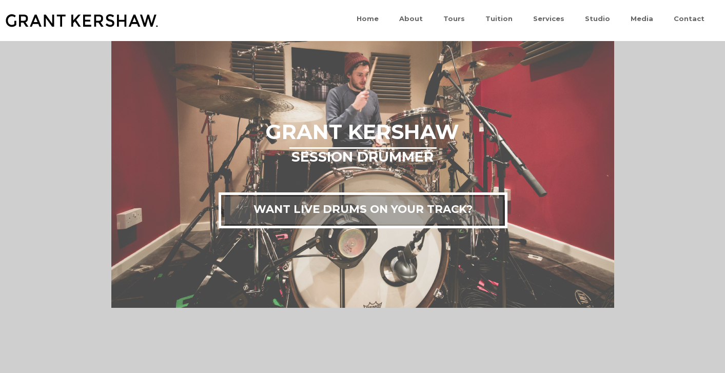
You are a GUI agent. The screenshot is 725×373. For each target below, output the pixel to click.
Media (642, 18)
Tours (454, 18)
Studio (597, 18)
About (411, 18)
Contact (689, 18)
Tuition (499, 18)
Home (368, 18)
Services (548, 18)
